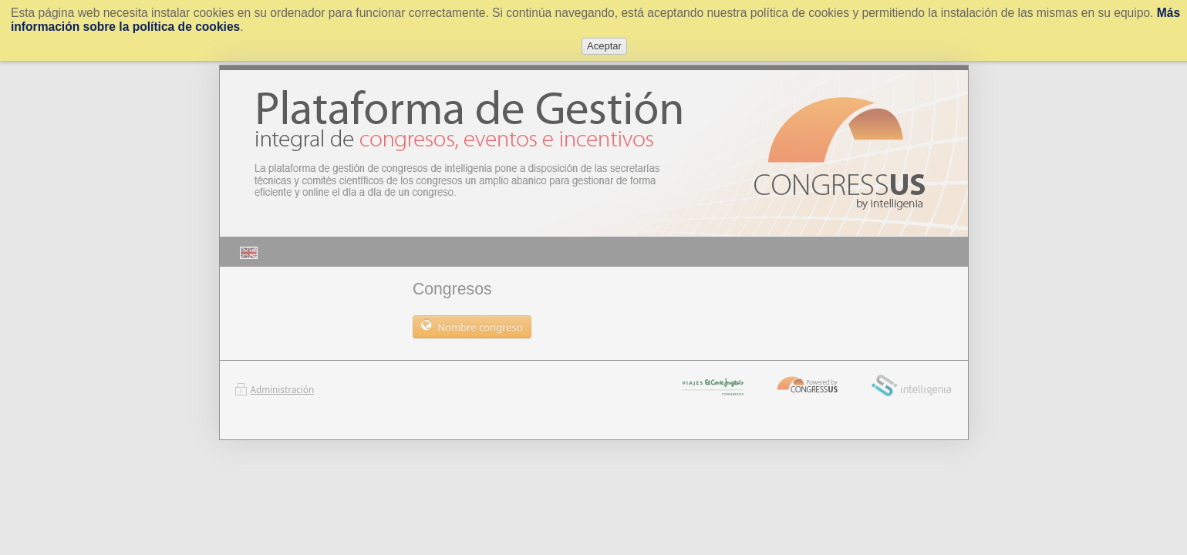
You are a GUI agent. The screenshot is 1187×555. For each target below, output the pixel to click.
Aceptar (604, 46)
